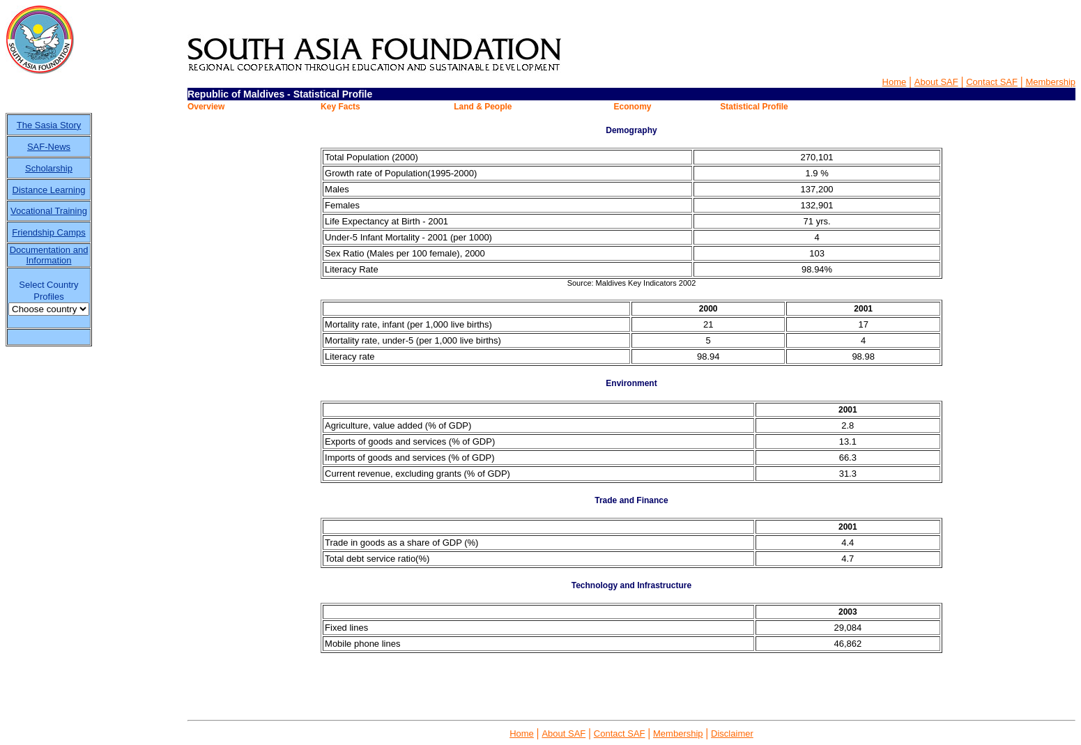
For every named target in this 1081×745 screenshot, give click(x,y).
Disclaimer (732, 733)
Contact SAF (992, 82)
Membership (1050, 82)
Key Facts (340, 107)
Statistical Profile (754, 107)
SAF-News (48, 146)
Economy (632, 107)
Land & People (483, 107)
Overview (205, 107)
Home (894, 82)
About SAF (936, 82)
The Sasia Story (49, 125)
